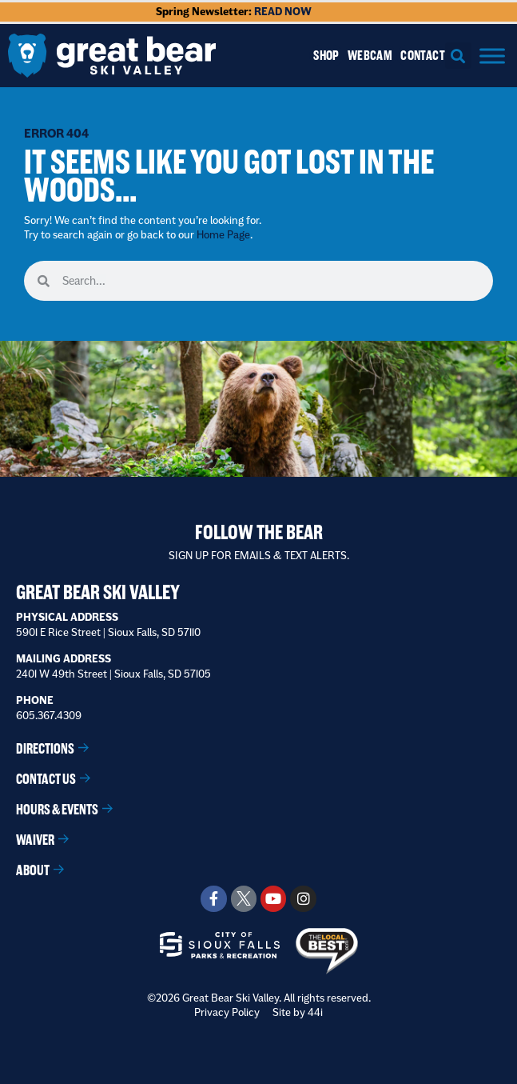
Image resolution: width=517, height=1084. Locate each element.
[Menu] (492, 55)
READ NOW (283, 11)
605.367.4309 (49, 715)
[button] (458, 55)
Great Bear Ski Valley (98, 592)
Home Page (223, 234)
